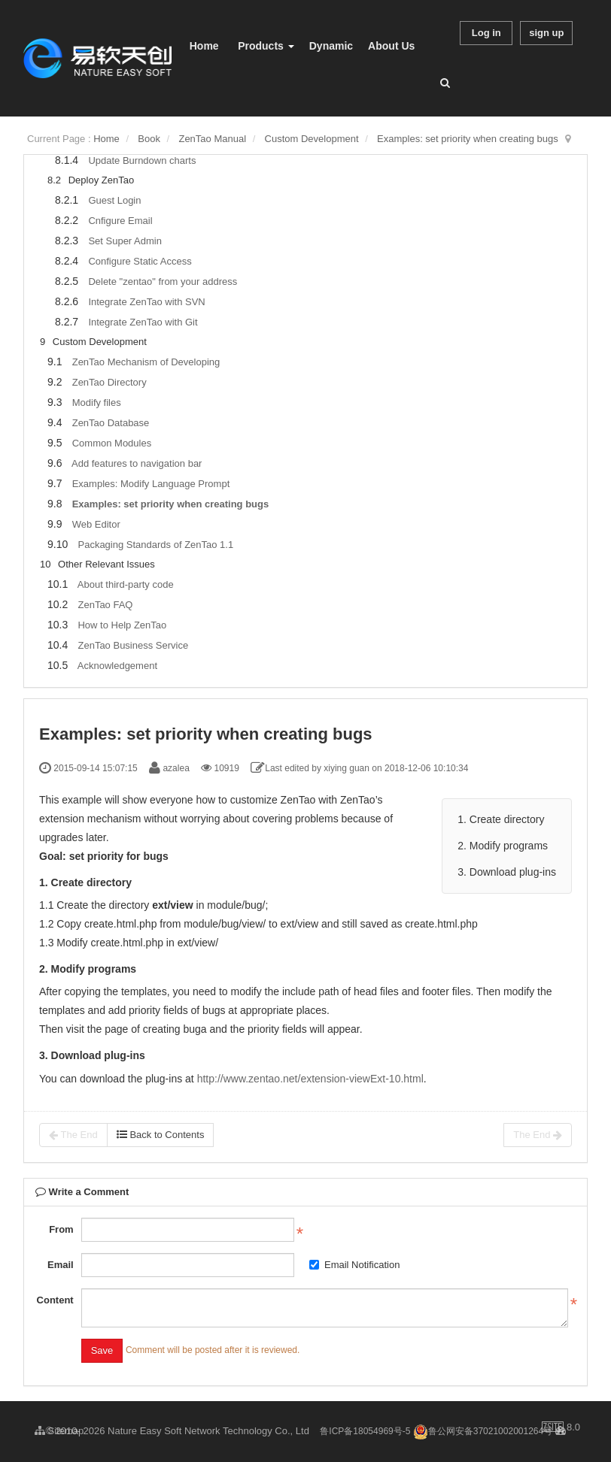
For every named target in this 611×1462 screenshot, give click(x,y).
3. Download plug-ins (506, 872)
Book (149, 138)
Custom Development (312, 138)
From (61, 1229)
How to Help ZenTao (122, 625)
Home (204, 46)
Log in (486, 32)
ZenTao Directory (109, 382)
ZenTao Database (111, 422)
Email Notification (354, 1264)
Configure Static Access (139, 261)
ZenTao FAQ (105, 604)
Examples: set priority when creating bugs (467, 138)
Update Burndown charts (142, 160)
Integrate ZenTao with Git (142, 322)
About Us (391, 46)
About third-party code (126, 584)
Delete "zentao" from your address (162, 281)
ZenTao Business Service (133, 645)
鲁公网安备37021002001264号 (482, 1431)
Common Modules (112, 443)
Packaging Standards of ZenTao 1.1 (155, 544)
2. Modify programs (502, 846)
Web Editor (96, 524)
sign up (546, 32)
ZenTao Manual (212, 138)
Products (266, 46)
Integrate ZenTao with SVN (146, 301)
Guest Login (114, 200)
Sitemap (59, 1430)
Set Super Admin (125, 241)
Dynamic (331, 46)
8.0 (561, 1428)
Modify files (96, 402)
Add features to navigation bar (136, 463)
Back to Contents (161, 1134)
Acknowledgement (117, 665)
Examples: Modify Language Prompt (151, 483)
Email (60, 1264)
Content (55, 1300)
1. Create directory (500, 819)
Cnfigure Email (120, 220)
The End (73, 1135)
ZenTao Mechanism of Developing (146, 362)
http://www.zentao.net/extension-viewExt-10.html (310, 1079)
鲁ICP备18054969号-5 (365, 1431)
